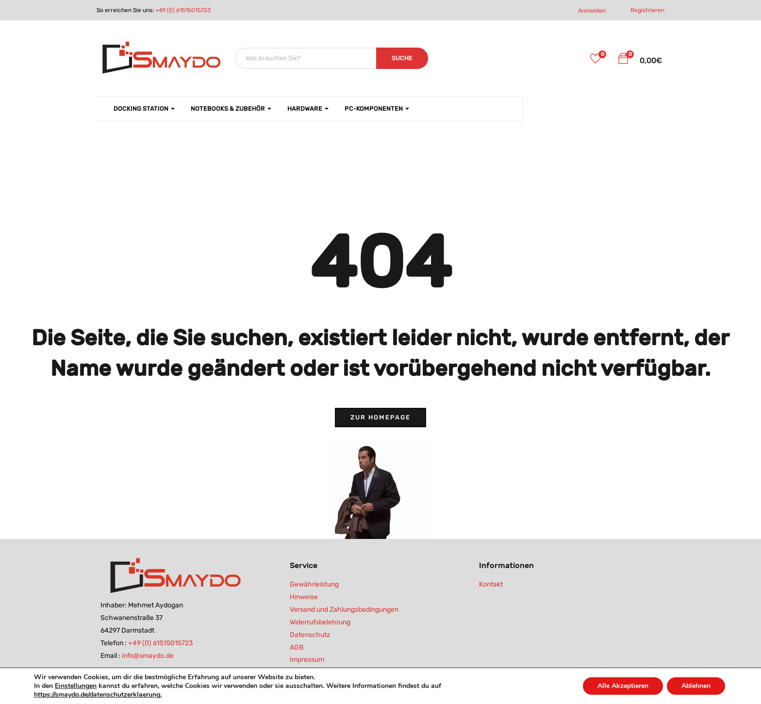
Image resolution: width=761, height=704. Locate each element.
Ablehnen (696, 685)
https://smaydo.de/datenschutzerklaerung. (98, 694)
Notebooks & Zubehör (231, 108)
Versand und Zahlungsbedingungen (344, 609)
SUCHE (402, 58)
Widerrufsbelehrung (320, 622)
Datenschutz (310, 635)
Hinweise (304, 597)
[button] (623, 60)
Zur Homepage (380, 417)
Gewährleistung (314, 584)
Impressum (307, 659)
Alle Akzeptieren (622, 685)
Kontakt (491, 584)
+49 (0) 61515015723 (183, 10)
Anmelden (592, 10)
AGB (296, 647)
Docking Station (144, 108)
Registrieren (647, 10)
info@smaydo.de (148, 656)
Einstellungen (76, 686)
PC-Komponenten (377, 108)
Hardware (308, 108)
